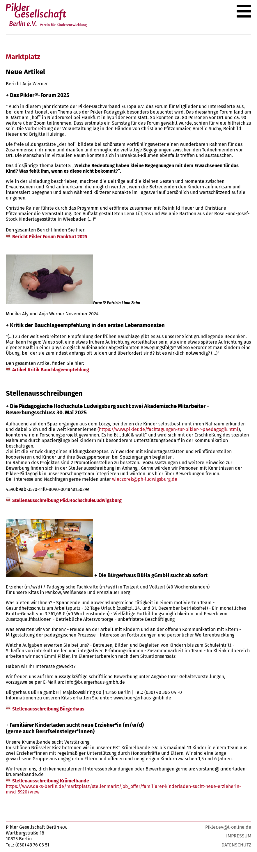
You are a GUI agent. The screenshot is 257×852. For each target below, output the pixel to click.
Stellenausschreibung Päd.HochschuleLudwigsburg (67, 500)
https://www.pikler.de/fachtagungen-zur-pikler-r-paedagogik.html (168, 429)
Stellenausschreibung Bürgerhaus (48, 709)
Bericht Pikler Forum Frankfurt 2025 (49, 236)
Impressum (238, 836)
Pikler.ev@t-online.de (228, 827)
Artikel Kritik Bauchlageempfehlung (50, 369)
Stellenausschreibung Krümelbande (50, 781)
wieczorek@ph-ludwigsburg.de (144, 479)
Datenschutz (236, 845)
